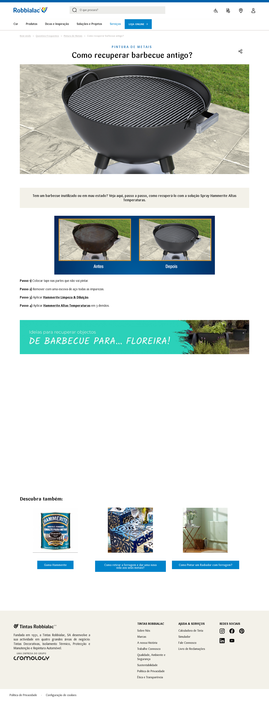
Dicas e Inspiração (57, 24)
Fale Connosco (187, 643)
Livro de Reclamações (191, 649)
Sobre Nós (143, 630)
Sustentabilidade (147, 665)
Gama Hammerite (55, 565)
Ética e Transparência (150, 677)
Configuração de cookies (61, 695)
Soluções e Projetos (89, 24)
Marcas (141, 636)
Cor (16, 24)
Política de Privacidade (151, 671)
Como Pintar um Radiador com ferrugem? (205, 565)
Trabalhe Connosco (149, 649)
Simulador (184, 636)
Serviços (115, 24)
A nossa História (147, 643)
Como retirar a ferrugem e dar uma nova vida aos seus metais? (130, 566)
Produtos (31, 24)
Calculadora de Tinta (190, 630)
